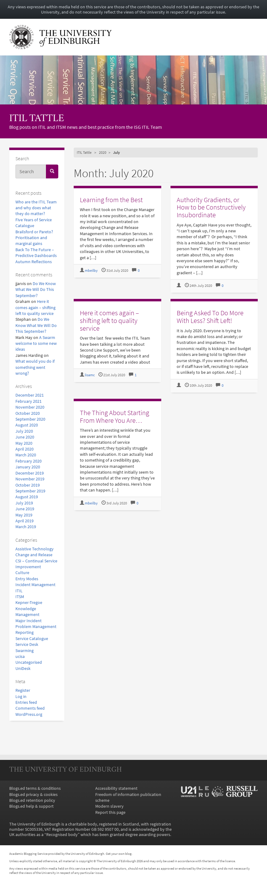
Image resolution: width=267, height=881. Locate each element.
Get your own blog (119, 853)
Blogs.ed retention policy (32, 800)
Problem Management (35, 626)
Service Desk (26, 644)
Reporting (24, 632)
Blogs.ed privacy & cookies (33, 794)
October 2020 (27, 413)
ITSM (19, 596)
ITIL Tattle (36, 119)
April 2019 (24, 521)
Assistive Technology (34, 549)
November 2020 (29, 407)
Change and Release (33, 554)
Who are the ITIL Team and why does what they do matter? (36, 208)
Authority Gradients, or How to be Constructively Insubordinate (211, 207)
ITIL (19, 590)
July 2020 (24, 431)
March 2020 (25, 455)
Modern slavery (109, 806)
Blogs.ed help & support (31, 806)
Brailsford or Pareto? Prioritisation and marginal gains (34, 238)
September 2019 (30, 491)
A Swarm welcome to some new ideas (36, 343)
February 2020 (28, 461)
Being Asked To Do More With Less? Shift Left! (210, 316)
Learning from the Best (111, 199)
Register (22, 690)
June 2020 (24, 437)
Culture (22, 572)
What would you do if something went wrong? (35, 367)
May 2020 (23, 443)
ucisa (20, 656)
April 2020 (24, 449)
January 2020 (27, 467)
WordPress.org (28, 714)
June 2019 (24, 509)
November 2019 (29, 479)
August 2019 (26, 497)
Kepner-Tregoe (28, 602)
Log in (21, 696)
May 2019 (23, 515)
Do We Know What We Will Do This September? (35, 289)
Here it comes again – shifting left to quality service (35, 307)
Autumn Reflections (33, 261)
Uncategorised (28, 662)
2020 (102, 152)
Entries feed (26, 702)
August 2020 (26, 425)
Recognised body (62, 834)
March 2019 (25, 526)
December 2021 (29, 395)
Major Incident (28, 620)
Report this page (110, 812)
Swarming (24, 650)
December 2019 (29, 473)
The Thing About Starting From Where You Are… (114, 416)
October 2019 (27, 485)
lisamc (90, 375)
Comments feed (30, 708)
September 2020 (30, 419)
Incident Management (35, 584)
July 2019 (24, 503)
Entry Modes (26, 578)
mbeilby (91, 270)
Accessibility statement (116, 788)
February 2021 (28, 401)
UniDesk (23, 668)
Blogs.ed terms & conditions (35, 788)
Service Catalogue (31, 638)
